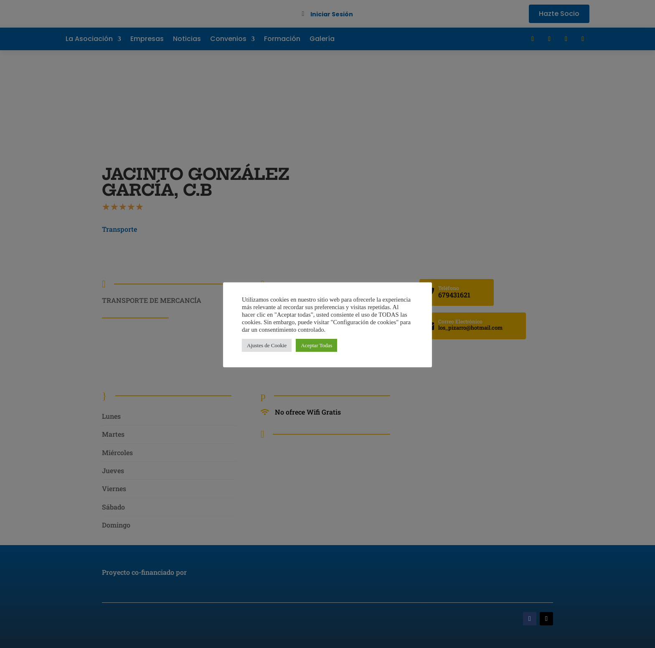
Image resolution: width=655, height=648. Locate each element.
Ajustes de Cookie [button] (267, 345)
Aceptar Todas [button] (316, 345)
